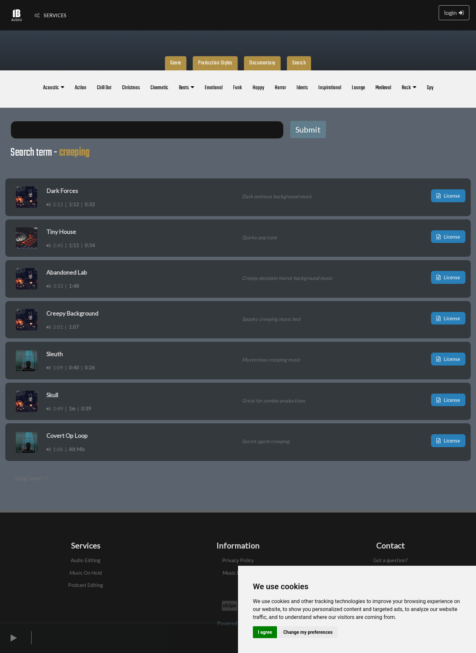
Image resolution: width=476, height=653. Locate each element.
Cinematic (159, 88)
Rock (409, 88)
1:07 (74, 327)
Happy (258, 88)
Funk (237, 88)
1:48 (74, 286)
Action (80, 88)
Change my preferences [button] (308, 632)
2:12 (54, 204)
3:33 (54, 286)
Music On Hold (85, 573)
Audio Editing (85, 560)
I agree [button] (265, 632)
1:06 (54, 449)
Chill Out (104, 88)
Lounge (358, 88)
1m (72, 408)
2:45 (54, 245)
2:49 (54, 408)
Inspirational (329, 88)
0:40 (74, 367)
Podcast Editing (85, 585)
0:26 (90, 367)
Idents (302, 88)
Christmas (131, 88)
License (448, 196)
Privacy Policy (238, 560)
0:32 (90, 204)
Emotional (213, 88)
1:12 (74, 204)
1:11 (74, 245)
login (454, 12)
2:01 (54, 327)
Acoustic (53, 88)
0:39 (86, 408)
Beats (186, 88)
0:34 (90, 245)
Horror (280, 88)
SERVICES (50, 15)
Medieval (383, 88)
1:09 (54, 367)
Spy (430, 88)
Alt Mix (77, 449)
